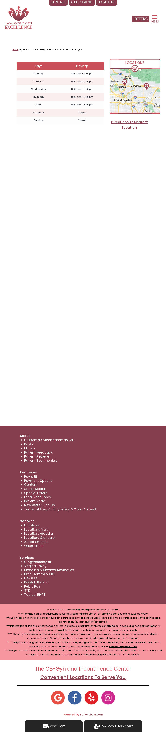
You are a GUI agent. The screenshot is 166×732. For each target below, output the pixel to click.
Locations (32, 525)
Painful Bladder (36, 582)
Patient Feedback (38, 452)
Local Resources (37, 497)
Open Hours (33, 545)
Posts (28, 444)
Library (29, 448)
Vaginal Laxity (35, 566)
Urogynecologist (37, 562)
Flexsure (30, 578)
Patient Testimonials (40, 460)
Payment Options (38, 480)
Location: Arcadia (38, 533)
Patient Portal (35, 501)
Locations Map (36, 529)
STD (27, 590)
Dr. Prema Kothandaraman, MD (49, 440)
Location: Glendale (39, 537)
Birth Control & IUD (39, 574)
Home (15, 49)
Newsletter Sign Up (39, 505)
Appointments (36, 541)
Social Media (34, 488)
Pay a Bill (31, 476)
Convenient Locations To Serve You (83, 677)
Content (31, 484)
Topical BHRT (35, 594)
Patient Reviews (37, 456)
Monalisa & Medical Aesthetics (49, 570)
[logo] (18, 17)
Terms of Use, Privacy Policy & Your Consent (60, 509)
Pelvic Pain (32, 586)
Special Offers (35, 493)
